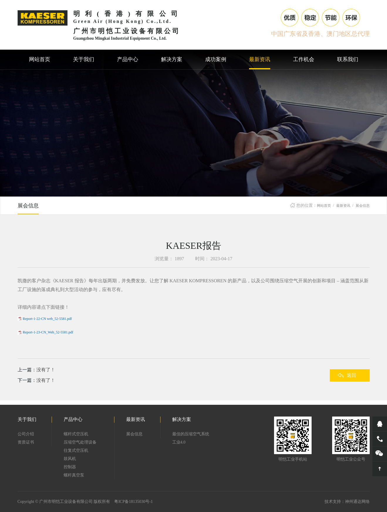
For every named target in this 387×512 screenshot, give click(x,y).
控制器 (70, 467)
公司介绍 (26, 434)
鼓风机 (70, 458)
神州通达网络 (357, 501)
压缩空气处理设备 (80, 442)
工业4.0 (179, 442)
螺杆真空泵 (74, 475)
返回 (351, 375)
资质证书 (26, 442)
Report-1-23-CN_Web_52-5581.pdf (48, 332)
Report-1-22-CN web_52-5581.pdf (47, 319)
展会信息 (363, 206)
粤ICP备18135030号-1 (133, 501)
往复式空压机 (76, 450)
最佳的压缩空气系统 (190, 434)
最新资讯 (343, 206)
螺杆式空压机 (76, 434)
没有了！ (45, 369)
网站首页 (324, 206)
